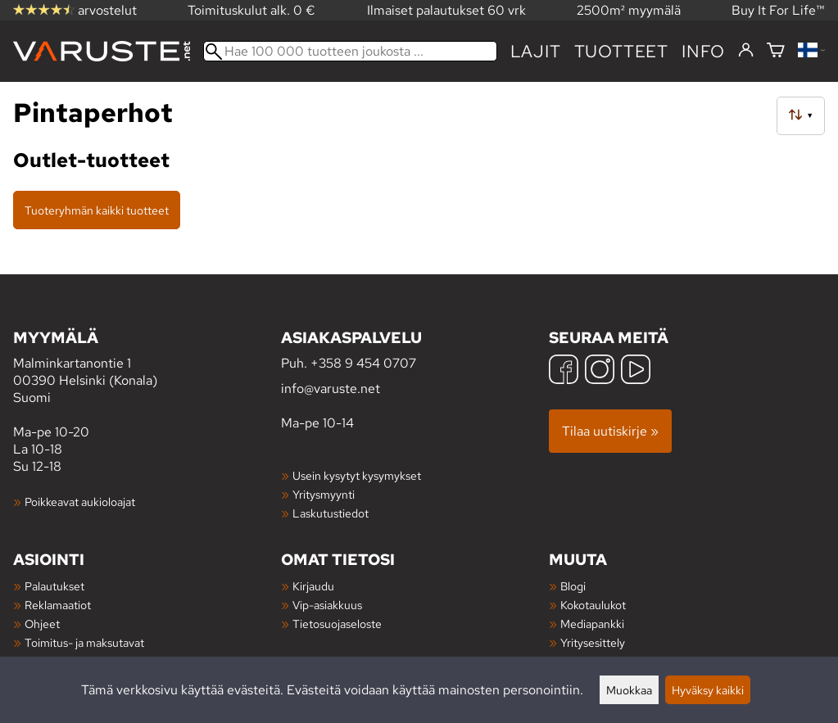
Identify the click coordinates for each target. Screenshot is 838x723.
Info (703, 51)
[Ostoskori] (776, 51)
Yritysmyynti (323, 494)
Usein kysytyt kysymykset (356, 475)
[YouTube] (635, 371)
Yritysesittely (592, 642)
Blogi (573, 586)
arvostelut (75, 10)
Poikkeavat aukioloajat (80, 501)
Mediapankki (592, 623)
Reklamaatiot (58, 604)
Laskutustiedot (330, 513)
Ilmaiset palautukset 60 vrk (446, 10)
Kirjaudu (313, 586)
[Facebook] (563, 371)
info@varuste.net (330, 388)
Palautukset (54, 586)
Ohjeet (42, 623)
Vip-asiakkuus (327, 604)
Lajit (535, 51)
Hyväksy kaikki (708, 690)
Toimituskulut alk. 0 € (251, 10)
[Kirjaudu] (746, 51)
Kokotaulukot (593, 604)
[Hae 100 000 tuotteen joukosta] (350, 51)
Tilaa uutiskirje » (610, 431)
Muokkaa (629, 690)
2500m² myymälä (629, 10)
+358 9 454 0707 (363, 363)
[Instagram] (599, 371)
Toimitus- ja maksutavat (84, 642)
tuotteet (621, 51)
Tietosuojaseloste (337, 623)
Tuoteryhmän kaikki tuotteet (97, 210)
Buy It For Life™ (778, 10)
